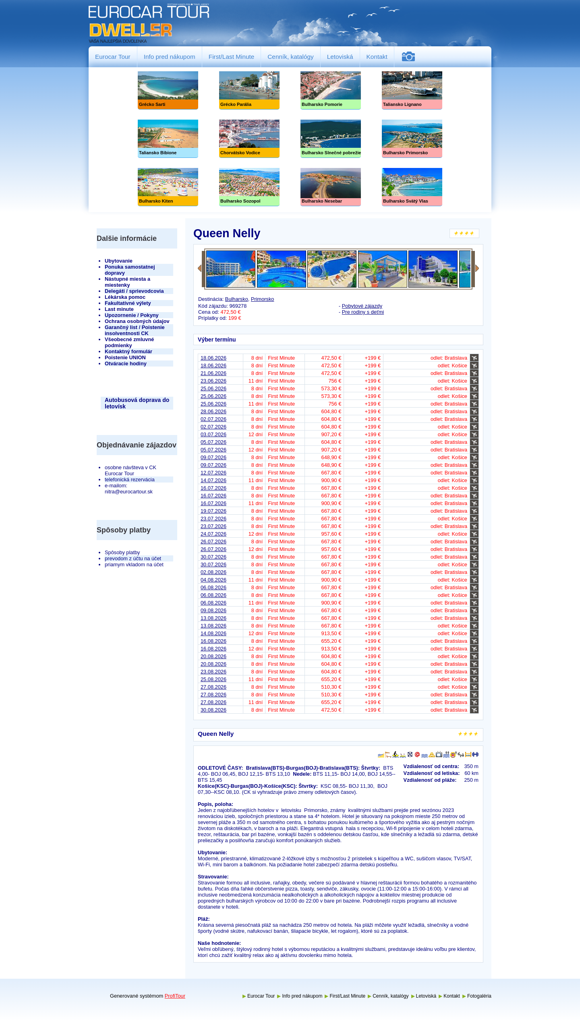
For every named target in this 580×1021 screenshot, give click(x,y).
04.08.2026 (213, 580)
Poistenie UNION (125, 357)
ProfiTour (175, 996)
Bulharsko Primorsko (412, 139)
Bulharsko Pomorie (330, 90)
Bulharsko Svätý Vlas (412, 187)
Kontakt (377, 56)
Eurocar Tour (112, 56)
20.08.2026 (213, 656)
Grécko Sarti (168, 90)
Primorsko (262, 299)
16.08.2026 (213, 641)
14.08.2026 (213, 633)
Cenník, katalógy (290, 56)
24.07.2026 (213, 534)
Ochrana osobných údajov (137, 321)
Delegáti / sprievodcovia (134, 291)
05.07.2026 (213, 442)
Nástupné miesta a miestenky (127, 282)
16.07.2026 (213, 488)
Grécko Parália (249, 90)
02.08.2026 (213, 572)
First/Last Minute (232, 56)
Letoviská (340, 56)
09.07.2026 (213, 457)
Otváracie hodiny (126, 363)
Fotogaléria (411, 56)
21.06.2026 (213, 373)
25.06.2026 (213, 388)
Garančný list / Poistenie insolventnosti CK (135, 330)
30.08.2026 (213, 710)
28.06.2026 (213, 411)
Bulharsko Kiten (168, 187)
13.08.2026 (213, 618)
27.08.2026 (213, 687)
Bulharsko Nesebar (330, 187)
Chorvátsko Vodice (249, 139)
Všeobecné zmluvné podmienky (129, 342)
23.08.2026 (213, 672)
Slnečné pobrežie (330, 139)
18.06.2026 (213, 358)
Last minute (119, 309)
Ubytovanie (119, 261)
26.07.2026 (213, 541)
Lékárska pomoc (125, 297)
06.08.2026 (213, 587)
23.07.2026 (213, 519)
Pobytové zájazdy (362, 306)
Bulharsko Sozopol (249, 187)
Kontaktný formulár (128, 351)
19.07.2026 (213, 511)
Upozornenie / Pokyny (132, 315)
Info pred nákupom (169, 56)
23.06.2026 (213, 381)
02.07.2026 (213, 419)
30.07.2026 (213, 557)
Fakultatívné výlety (128, 303)
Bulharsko (236, 299)
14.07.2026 (213, 480)
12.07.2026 (213, 473)
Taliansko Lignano (412, 90)
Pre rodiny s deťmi (363, 312)
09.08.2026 (213, 610)
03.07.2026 (213, 434)
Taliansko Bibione (168, 139)
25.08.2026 (213, 679)
